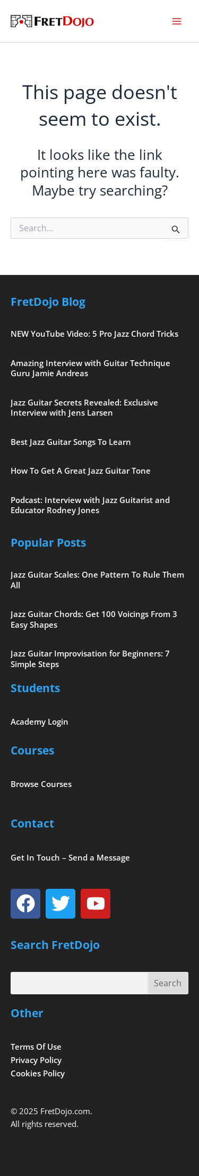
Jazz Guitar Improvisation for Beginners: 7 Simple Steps (90, 658)
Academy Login (39, 721)
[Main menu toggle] (176, 21)
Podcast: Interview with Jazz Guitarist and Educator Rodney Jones (90, 505)
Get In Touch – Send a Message (70, 857)
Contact (32, 823)
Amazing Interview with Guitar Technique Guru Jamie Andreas (90, 368)
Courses (32, 750)
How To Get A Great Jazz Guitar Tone (81, 470)
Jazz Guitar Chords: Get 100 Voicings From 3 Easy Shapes (94, 619)
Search (167, 983)
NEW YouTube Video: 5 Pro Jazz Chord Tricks (94, 333)
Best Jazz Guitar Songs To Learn (71, 441)
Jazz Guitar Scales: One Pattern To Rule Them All (97, 579)
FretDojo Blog (48, 301)
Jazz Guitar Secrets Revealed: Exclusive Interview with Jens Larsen (84, 407)
